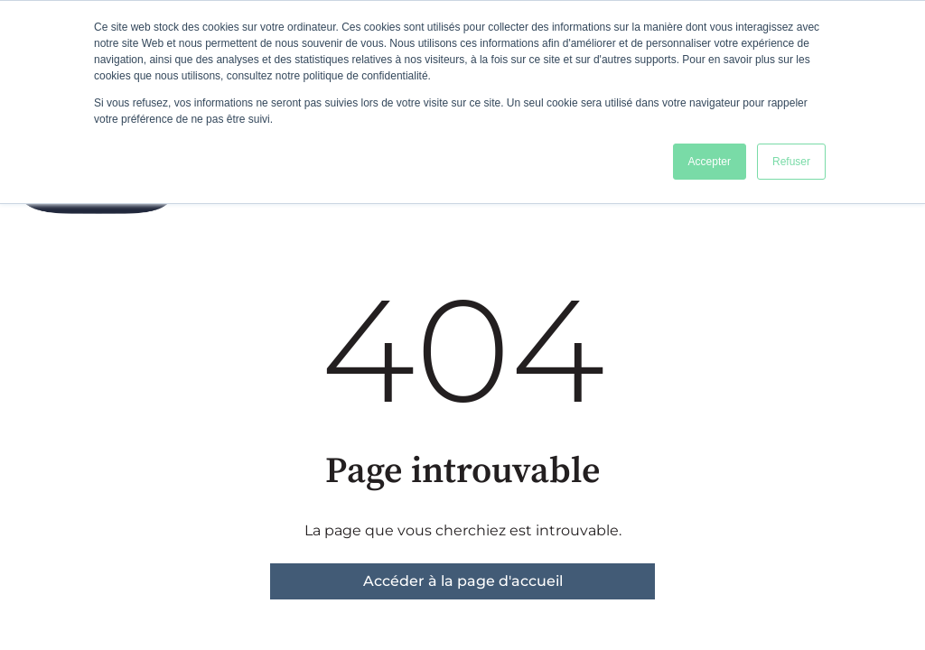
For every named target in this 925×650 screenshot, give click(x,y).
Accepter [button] (709, 161)
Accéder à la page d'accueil (463, 581)
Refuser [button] (791, 161)
